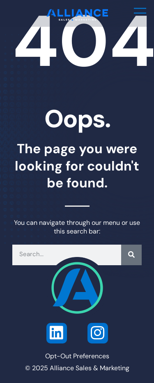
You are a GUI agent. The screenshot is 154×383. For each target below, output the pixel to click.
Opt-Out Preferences (77, 356)
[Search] (131, 255)
